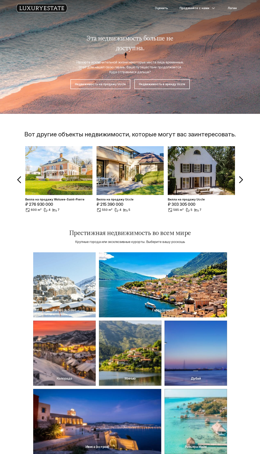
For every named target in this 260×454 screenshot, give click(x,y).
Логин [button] (232, 8)
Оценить (161, 8)
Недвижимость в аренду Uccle (162, 84)
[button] (20, 179)
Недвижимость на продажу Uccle (100, 84)
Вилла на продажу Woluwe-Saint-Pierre (54, 199)
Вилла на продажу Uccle (115, 199)
